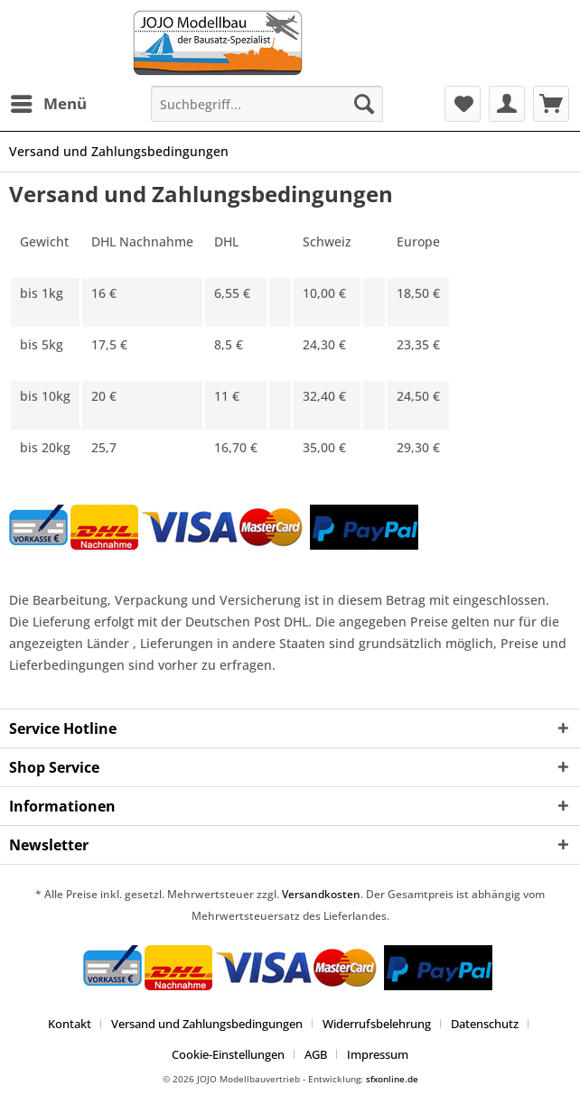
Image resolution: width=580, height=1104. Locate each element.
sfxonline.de (392, 1078)
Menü (49, 101)
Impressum (377, 1054)
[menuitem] (48, 104)
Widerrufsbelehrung (377, 1024)
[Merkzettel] (462, 104)
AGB (315, 1054)
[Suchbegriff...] (267, 104)
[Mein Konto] (507, 104)
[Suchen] (364, 104)
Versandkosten (321, 894)
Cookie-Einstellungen (228, 1054)
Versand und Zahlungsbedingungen (207, 1024)
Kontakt (69, 1024)
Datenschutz (485, 1024)
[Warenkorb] (551, 104)
